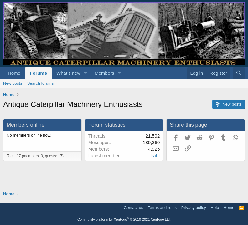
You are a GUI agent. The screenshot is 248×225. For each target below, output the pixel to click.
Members (104, 73)
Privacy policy (193, 207)
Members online (25, 125)
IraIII (155, 155)
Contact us (133, 207)
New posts (12, 83)
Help (215, 207)
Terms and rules (162, 207)
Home (14, 73)
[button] (85, 73)
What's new (68, 73)
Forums (38, 73)
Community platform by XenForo (124, 219)
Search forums (40, 83)
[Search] (239, 73)
